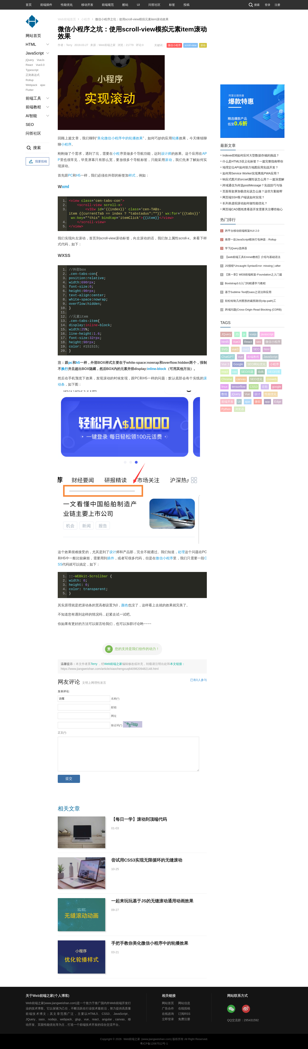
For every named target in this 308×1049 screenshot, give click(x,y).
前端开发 (227, 401)
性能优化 (67, 4)
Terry (94, 664)
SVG (224, 349)
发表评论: (64, 691)
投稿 (187, 4)
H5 (78, 175)
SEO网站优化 (256, 364)
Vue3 (236, 341)
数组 (224, 394)
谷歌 (265, 386)
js (244, 334)
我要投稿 (37, 161)
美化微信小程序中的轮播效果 (120, 138)
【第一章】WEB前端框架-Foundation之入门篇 (253, 274)
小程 (116, 153)
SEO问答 (274, 371)
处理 (181, 552)
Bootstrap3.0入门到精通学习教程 (245, 283)
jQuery (30, 60)
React (29, 64)
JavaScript (270, 356)
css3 (246, 349)
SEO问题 (247, 371)
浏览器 (239, 409)
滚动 (203, 45)
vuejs (253, 334)
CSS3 (254, 386)
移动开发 (87, 4)
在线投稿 (184, 1008)
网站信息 (184, 1003)
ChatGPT (227, 356)
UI (138, 4)
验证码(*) (116, 725)
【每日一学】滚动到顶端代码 (139, 819)
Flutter (30, 89)
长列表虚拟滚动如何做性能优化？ (244, 203)
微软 (258, 401)
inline (151, 369)
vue (240, 356)
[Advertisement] (252, 52)
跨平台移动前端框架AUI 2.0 (242, 230)
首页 (29, 4)
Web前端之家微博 (246, 1009)
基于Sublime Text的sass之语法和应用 (248, 292)
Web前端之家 (113, 664)
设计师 (166, 153)
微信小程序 (174, 45)
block (161, 369)
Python (226, 409)
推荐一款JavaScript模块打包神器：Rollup (250, 239)
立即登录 (168, 1019)
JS (237, 334)
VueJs (40, 60)
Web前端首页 (67, 19)
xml (65, 186)
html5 (225, 341)
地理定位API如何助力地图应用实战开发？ (250, 167)
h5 (78, 362)
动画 (261, 371)
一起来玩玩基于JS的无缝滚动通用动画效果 (152, 901)
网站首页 (33, 36)
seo (258, 341)
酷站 (125, 4)
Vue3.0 (40, 64)
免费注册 (184, 1019)
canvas (241, 379)
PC (70, 175)
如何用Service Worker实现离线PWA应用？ (251, 173)
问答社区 (154, 4)
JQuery (226, 334)
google (276, 386)
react (224, 371)
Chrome (226, 379)
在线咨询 (168, 1013)
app (267, 401)
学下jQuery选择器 (236, 248)
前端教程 (253, 356)
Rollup (30, 80)
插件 (110, 558)
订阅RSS (184, 1013)
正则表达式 (33, 75)
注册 (277, 4)
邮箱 (114, 707)
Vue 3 (225, 364)
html (266, 349)
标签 (172, 4)
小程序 (85, 19)
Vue (247, 394)
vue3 (235, 349)
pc (70, 362)
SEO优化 (256, 379)
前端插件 (46, 4)
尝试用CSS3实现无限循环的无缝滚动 (146, 860)
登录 (267, 4)
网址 (114, 716)
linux (224, 386)
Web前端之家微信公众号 (231, 1009)
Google (238, 364)
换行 (64, 369)
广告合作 (168, 1008)
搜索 (254, 4)
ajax (42, 85)
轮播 (175, 138)
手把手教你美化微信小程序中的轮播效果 (149, 943)
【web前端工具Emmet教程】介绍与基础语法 (253, 257)
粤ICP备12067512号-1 (154, 1043)
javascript (267, 334)
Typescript (32, 70)
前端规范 (108, 4)
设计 (112, 552)
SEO (30, 124)
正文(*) (62, 732)
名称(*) (115, 698)
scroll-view (191, 45)
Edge (277, 401)
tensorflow (239, 386)
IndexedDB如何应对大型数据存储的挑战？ (250, 155)
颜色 (124, 605)
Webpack (31, 85)
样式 (132, 175)
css (234, 371)
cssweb (272, 379)
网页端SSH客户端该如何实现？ (243, 197)
